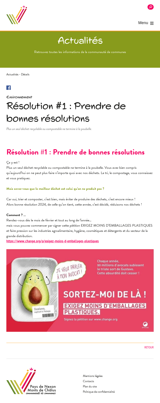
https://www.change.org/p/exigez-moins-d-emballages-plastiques (52, 241)
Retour (149, 347)
